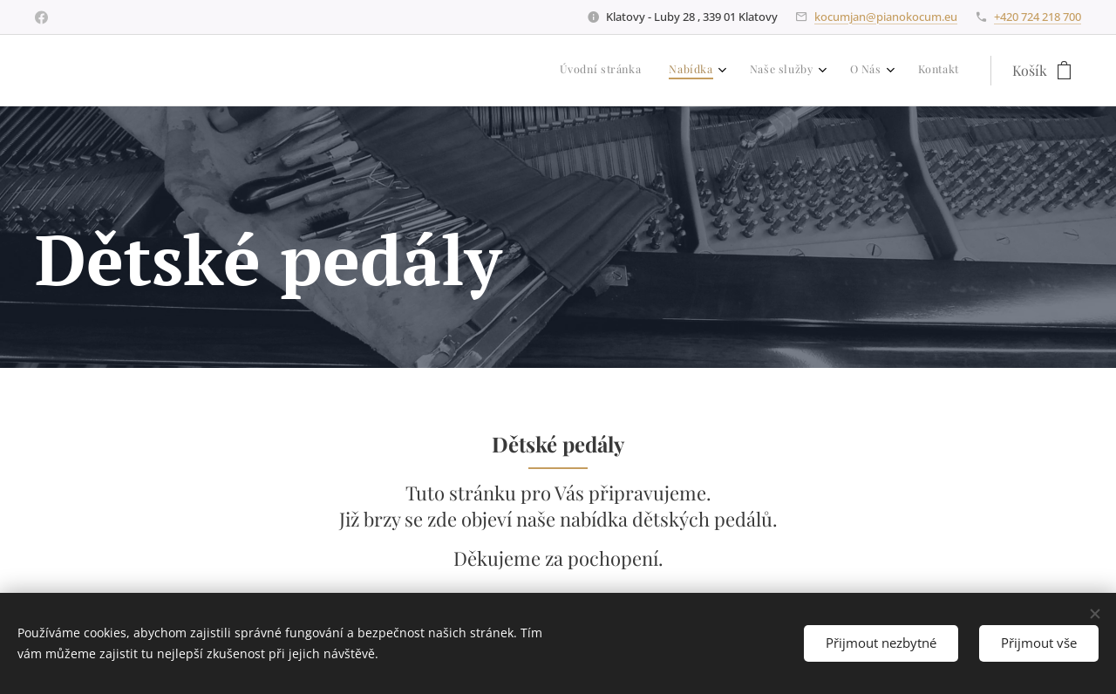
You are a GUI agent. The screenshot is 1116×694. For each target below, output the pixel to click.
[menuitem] (826, 70)
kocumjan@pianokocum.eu (885, 16)
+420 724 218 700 (1037, 16)
